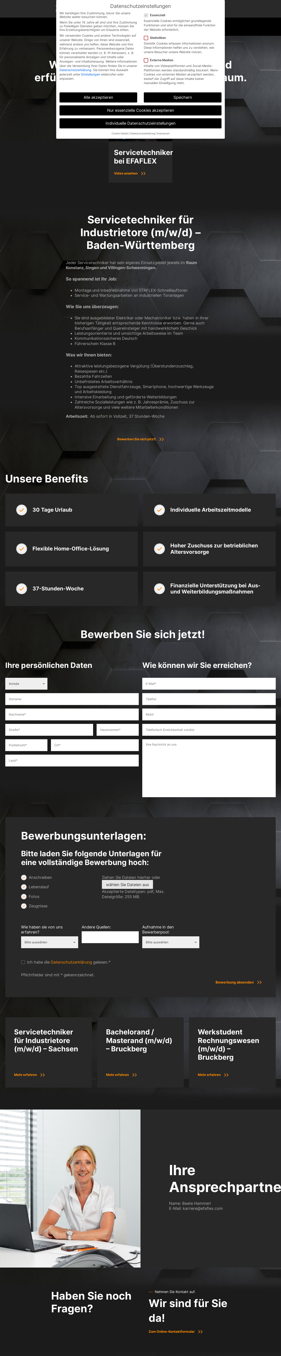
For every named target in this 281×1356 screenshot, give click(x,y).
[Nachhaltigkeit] (275, 80)
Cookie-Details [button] (120, 133)
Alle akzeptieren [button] (98, 97)
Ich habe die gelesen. (68, 962)
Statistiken (156, 38)
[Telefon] (275, 56)
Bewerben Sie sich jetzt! (136, 439)
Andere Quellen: (96, 927)
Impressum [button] (163, 133)
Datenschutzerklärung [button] (142, 133)
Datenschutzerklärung (71, 962)
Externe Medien (160, 60)
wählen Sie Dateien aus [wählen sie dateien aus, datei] (127, 884)
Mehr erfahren (26, 1074)
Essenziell (156, 15)
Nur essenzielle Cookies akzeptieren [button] (140, 110)
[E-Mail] (275, 68)
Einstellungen (90, 74)
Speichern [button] (182, 97)
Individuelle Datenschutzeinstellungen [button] (141, 123)
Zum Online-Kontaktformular (173, 1331)
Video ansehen (127, 173)
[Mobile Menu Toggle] (272, 26)
